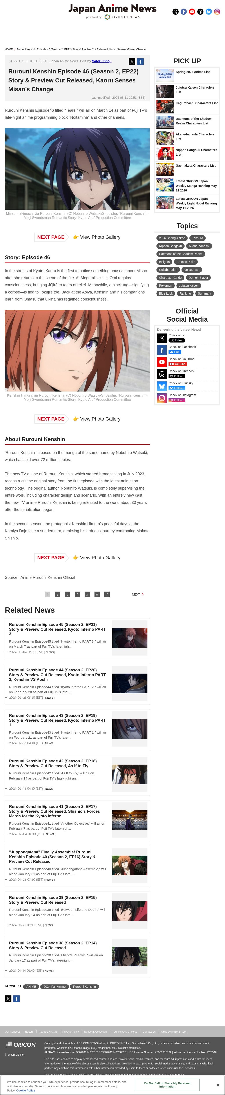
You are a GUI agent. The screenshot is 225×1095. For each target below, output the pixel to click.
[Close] (218, 1085)
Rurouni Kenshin (84, 986)
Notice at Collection (95, 1031)
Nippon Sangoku (170, 246)
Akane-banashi (199, 246)
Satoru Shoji (101, 61)
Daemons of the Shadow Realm (181, 254)
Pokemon (165, 285)
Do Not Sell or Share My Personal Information (167, 1085)
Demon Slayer (198, 277)
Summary (204, 293)
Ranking (185, 293)
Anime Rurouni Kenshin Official (47, 577)
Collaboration (168, 269)
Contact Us (149, 1031)
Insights (164, 262)
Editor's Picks (186, 262)
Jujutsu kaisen (189, 285)
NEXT (136, 594)
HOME (9, 49)
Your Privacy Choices (124, 1031)
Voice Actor (192, 269)
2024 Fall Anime (54, 986)
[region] (112, 1085)
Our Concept (12, 1031)
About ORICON (48, 1031)
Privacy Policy (70, 1031)
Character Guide (170, 277)
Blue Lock (165, 293)
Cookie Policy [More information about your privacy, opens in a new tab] (25, 1090)
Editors (29, 1031)
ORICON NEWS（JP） (175, 1031)
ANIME (31, 986)
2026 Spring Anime (172, 238)
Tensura (197, 238)
